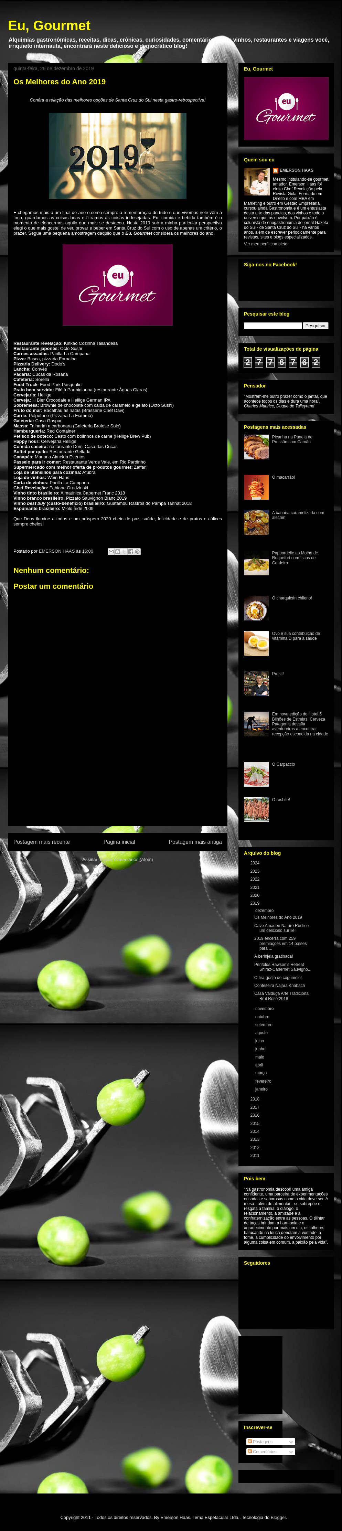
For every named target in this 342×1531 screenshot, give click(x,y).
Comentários (262, 1451)
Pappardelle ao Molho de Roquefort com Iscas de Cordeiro (295, 558)
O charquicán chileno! (292, 598)
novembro (265, 1008)
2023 (255, 871)
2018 (255, 1099)
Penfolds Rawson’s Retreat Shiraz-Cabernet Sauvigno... (282, 967)
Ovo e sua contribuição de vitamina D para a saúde (296, 636)
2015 (255, 1123)
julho (260, 1041)
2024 (255, 863)
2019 (255, 903)
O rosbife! (281, 799)
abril (259, 1065)
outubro (262, 1016)
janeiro (262, 1089)
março (261, 1073)
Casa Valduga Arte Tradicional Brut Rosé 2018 (282, 996)
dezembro (265, 910)
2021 (255, 887)
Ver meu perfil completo (265, 244)
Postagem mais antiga (195, 842)
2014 (255, 1131)
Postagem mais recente (41, 842)
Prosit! (278, 673)
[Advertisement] (117, 786)
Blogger (278, 1517)
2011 (255, 1155)
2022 (255, 879)
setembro (264, 1024)
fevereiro (263, 1081)
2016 (255, 1115)
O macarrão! (283, 477)
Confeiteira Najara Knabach (279, 985)
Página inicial (119, 842)
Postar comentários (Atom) (126, 859)
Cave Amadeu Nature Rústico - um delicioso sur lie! (282, 928)
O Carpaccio (283, 764)
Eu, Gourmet (49, 25)
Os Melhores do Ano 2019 (278, 917)
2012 (255, 1147)
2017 (255, 1107)
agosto (262, 1032)
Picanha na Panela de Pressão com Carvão (292, 439)
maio (260, 1057)
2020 (255, 895)
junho (261, 1048)
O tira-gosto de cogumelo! (278, 977)
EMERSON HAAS (296, 170)
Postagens (260, 1441)
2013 (255, 1139)
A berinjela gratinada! (273, 956)
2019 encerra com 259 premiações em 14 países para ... (280, 943)
